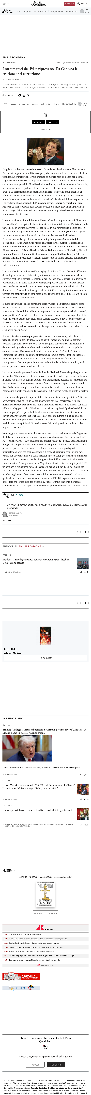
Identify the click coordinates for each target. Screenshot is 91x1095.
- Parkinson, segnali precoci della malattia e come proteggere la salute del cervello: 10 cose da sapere (39, 956)
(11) (86, 825)
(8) (9, 520)
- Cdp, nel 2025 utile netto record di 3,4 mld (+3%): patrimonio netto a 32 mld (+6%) (33, 947)
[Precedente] (78, 532)
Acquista (45, 658)
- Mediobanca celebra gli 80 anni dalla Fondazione (22, 935)
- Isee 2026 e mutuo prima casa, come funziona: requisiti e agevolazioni (29, 951)
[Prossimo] (86, 532)
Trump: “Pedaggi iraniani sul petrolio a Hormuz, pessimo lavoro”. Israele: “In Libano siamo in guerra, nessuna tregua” (44, 731)
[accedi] (82, 3)
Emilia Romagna (13, 57)
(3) (86, 572)
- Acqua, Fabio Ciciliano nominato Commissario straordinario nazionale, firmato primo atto (35, 939)
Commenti (8, 95)
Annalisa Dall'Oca (11, 572)
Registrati (56, 1065)
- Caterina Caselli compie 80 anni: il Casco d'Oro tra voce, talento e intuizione (31, 943)
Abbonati (69, 3)
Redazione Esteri (10, 775)
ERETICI (9, 649)
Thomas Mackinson (11, 79)
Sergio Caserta (15, 513)
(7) (86, 799)
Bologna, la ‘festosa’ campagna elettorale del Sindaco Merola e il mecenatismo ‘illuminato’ (46, 506)
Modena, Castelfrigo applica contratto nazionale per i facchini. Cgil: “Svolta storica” (36, 561)
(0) (86, 775)
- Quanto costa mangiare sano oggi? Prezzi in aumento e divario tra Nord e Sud (32, 960)
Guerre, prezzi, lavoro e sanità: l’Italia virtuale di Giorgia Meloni (37, 810)
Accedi (35, 1065)
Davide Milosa (9, 799)
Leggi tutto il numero (45, 913)
